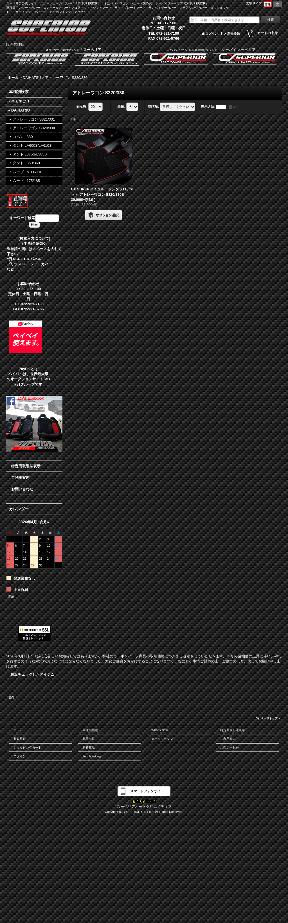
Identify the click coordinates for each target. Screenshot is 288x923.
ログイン (211, 33)
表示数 (81, 106)
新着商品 (88, 747)
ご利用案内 (20, 477)
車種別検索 (90, 730)
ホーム (18, 730)
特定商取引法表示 (25, 466)
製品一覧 (88, 738)
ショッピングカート (27, 747)
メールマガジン (162, 738)
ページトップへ (270, 718)
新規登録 (233, 33)
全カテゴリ (20, 101)
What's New (159, 730)
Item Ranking (91, 756)
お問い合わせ (22, 489)
